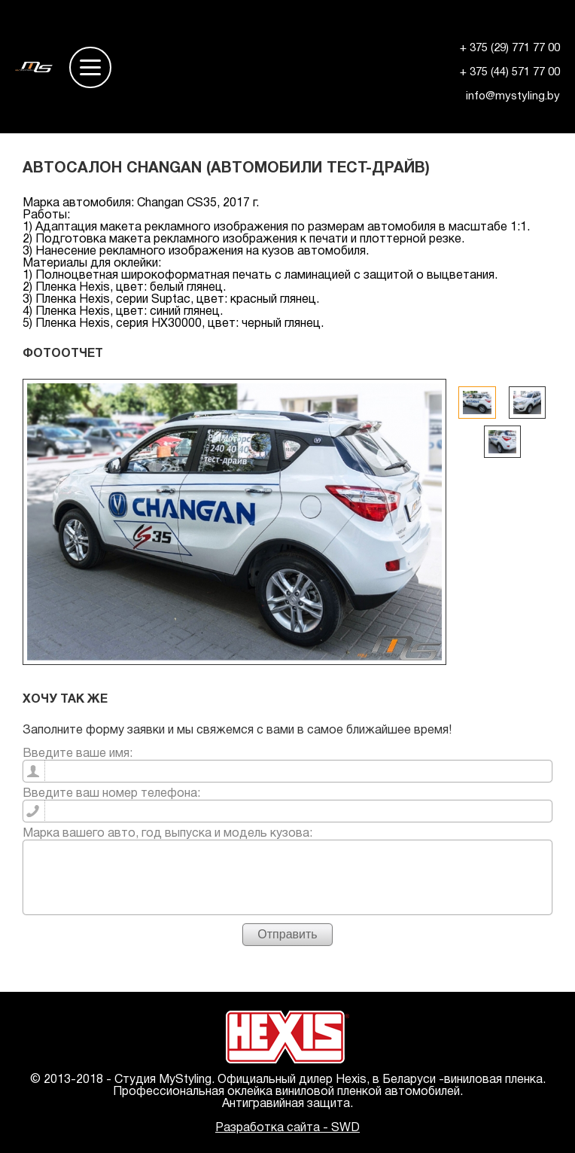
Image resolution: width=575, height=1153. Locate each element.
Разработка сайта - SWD (287, 1128)
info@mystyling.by (513, 96)
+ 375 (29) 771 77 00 (510, 48)
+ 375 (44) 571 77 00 (510, 72)
